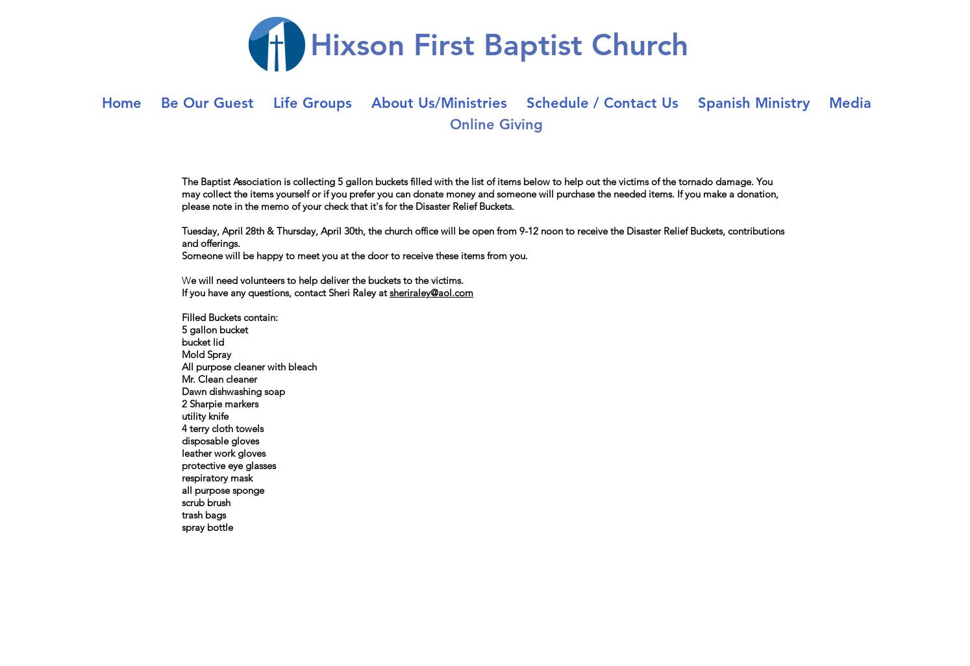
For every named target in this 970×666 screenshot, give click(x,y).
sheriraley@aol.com (431, 293)
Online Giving (496, 124)
